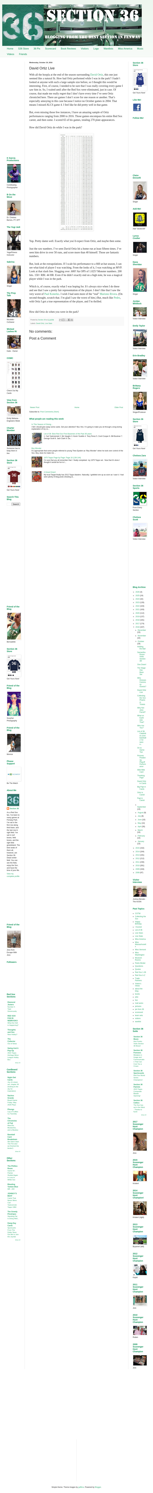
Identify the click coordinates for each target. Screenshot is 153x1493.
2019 (138, 616)
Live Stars (139, 933)
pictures (138, 1006)
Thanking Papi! (141, 777)
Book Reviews (68, 48)
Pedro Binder (140, 963)
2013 (138, 855)
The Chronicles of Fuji (12, 1120)
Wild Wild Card (141, 771)
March (140, 830)
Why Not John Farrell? (141, 710)
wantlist (138, 1022)
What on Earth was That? (140, 719)
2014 (138, 852)
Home (10, 48)
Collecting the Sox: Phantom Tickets (141, 700)
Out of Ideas (12, 1044)
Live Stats (48, 323)
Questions (139, 966)
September (141, 807)
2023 (138, 602)
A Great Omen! (50, 472)
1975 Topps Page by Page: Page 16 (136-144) (62, 458)
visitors (138, 1018)
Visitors (85, 48)
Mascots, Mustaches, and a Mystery (13, 1128)
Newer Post (34, 407)
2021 (138, 609)
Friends (23, 54)
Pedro (117, 297)
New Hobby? (12, 1034)
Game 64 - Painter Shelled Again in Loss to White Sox (13, 1175)
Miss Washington (139, 954)
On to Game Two (140, 750)
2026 (138, 592)
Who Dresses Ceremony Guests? (141, 682)
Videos (10, 54)
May (140, 823)
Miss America (125, 48)
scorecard (139, 1012)
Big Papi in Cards (141, 788)
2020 (138, 613)
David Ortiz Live (141, 691)
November (142, 636)
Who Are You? (140, 727)
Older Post (118, 407)
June (140, 820)
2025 (138, 596)
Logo (96, 48)
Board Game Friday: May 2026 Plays (12, 1102)
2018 (138, 620)
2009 (138, 869)
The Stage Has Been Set (141, 671)
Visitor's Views (138, 985)
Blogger (98, 1487)
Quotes (138, 969)
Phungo (11, 1109)
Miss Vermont (140, 950)
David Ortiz (96, 74)
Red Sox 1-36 (140, 972)
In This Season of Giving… (42, 424)
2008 (138, 873)
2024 (138, 599)
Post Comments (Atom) (49, 412)
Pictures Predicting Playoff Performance (141, 761)
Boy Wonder (36, 448)
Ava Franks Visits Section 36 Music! (139, 1043)
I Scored (138, 927)
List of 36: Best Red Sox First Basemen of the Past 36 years (68, 434)
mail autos (139, 1003)
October (141, 641)
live (136, 1000)
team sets (139, 1015)
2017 (138, 624)
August (141, 813)
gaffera (81, 1487)
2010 (138, 865)
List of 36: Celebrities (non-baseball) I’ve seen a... (141, 737)
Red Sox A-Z (140, 975)
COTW (138, 913)
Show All (17, 1063)
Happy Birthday (138, 923)
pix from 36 (139, 1009)
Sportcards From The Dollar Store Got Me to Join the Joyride (13, 1232)
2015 (138, 848)
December (142, 630)
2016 (138, 627)
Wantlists (108, 48)
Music (140, 48)
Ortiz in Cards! (141, 793)
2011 (138, 862)
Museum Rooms (138, 959)
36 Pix (37, 48)
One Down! (141, 664)
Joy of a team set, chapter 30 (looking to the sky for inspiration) (13, 1086)
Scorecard (50, 48)
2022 (138, 606)
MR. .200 (11, 1189)
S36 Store (23, 48)
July (139, 816)
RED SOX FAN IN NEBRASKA (13, 1018)
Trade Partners (138, 979)
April (140, 826)
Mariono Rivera (108, 293)
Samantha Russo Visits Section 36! (141, 656)
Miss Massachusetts (140, 944)
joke (136, 997)
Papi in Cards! (141, 799)
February (141, 836)
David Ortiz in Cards (141, 782)
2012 (138, 858)
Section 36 (14, 809)
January (141, 841)
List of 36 (138, 930)
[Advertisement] (76, 510)
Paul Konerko (51, 293)
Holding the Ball (141, 648)
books (137, 994)
